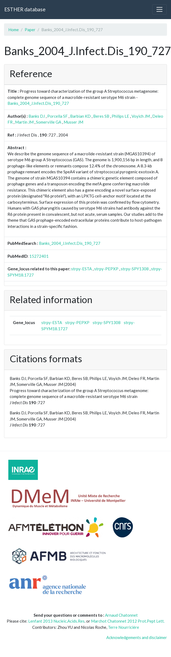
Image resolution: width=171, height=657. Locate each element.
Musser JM (73, 122)
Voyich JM (141, 116)
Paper (30, 29)
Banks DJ (36, 116)
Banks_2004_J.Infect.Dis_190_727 (38, 103)
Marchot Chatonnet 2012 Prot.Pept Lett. (128, 621)
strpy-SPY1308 (135, 268)
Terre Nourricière (123, 627)
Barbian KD (80, 116)
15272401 (39, 256)
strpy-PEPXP (106, 268)
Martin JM (24, 122)
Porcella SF (57, 116)
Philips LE (120, 116)
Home (13, 29)
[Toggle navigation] (159, 9)
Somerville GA (48, 122)
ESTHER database (24, 9)
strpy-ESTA (81, 268)
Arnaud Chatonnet (121, 615)
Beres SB (101, 116)
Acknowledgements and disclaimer (136, 637)
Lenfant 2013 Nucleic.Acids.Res (56, 621)
